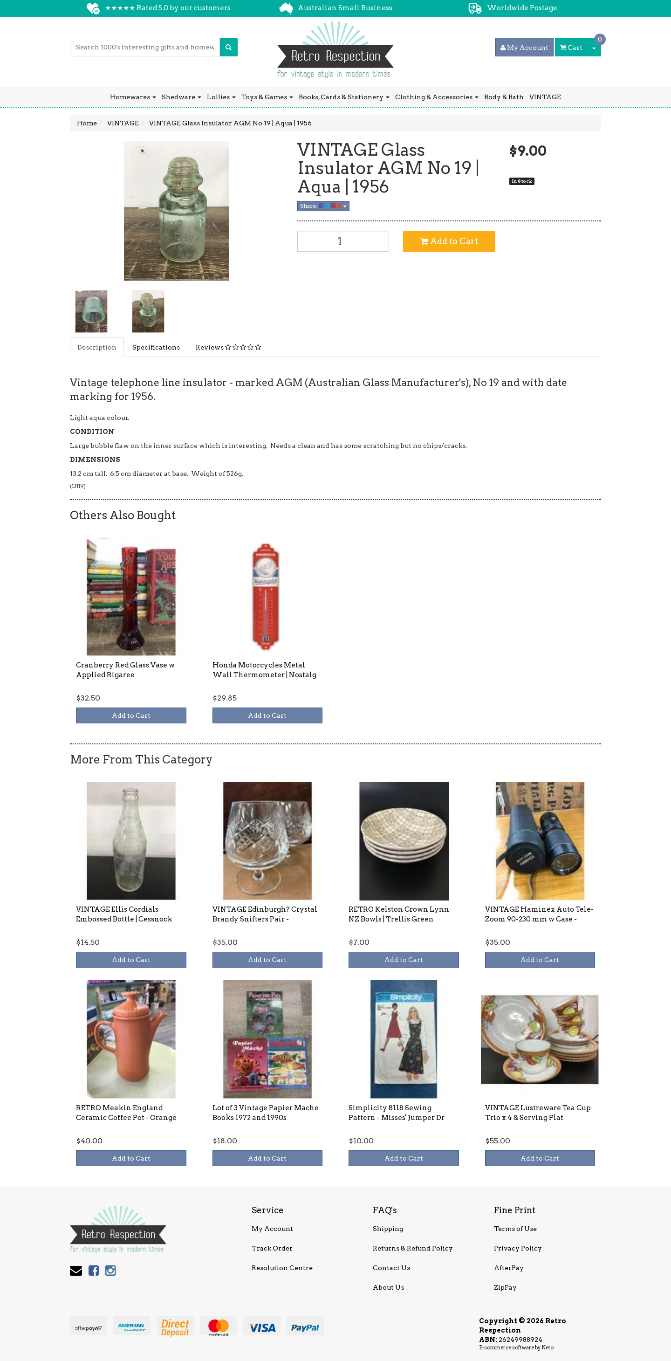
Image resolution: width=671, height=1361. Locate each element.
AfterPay (509, 1268)
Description (96, 347)
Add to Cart (449, 241)
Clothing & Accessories (437, 97)
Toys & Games (267, 97)
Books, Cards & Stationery (344, 97)
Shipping (388, 1228)
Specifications (156, 347)
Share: (323, 205)
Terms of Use (515, 1228)
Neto (547, 1347)
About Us (388, 1287)
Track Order (272, 1248)
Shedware (181, 97)
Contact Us (391, 1268)
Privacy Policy (518, 1248)
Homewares (133, 97)
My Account (272, 1228)
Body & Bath (504, 97)
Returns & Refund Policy (413, 1248)
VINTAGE (545, 97)
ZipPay (505, 1287)
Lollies (221, 97)
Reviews (228, 347)
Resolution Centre (282, 1268)
